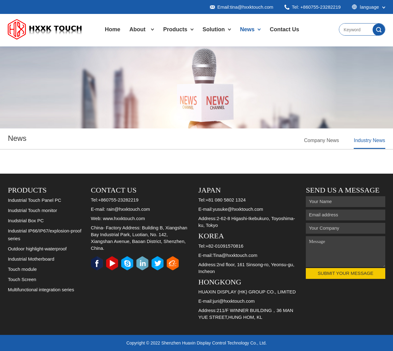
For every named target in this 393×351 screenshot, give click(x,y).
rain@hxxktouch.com (128, 209)
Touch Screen (22, 279)
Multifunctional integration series (41, 289)
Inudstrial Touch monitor (32, 210)
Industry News (369, 140)
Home (112, 29)
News (247, 29)
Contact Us (284, 29)
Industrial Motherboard (31, 259)
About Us (137, 35)
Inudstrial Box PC (26, 220)
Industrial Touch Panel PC (34, 200)
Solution (214, 29)
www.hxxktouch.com (124, 218)
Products (175, 29)
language (368, 7)
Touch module (22, 269)
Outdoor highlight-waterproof (37, 248)
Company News (321, 140)
